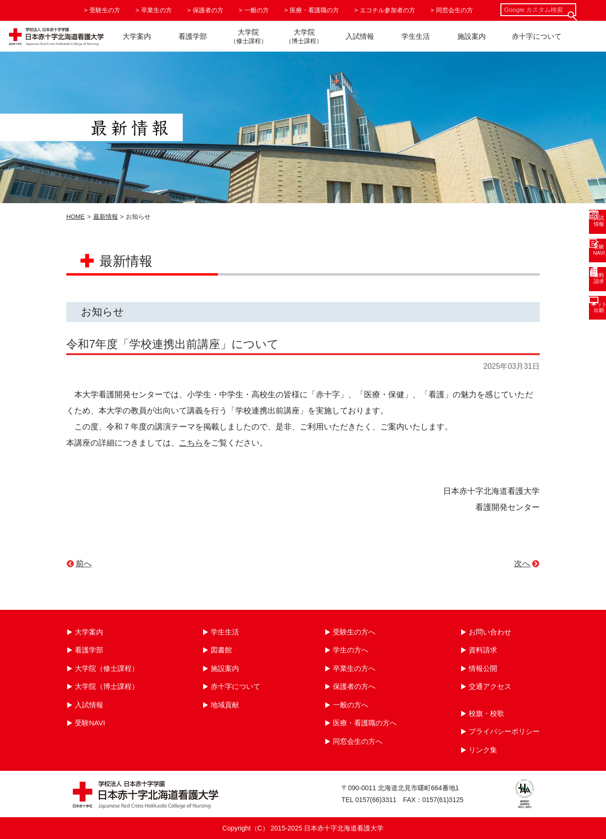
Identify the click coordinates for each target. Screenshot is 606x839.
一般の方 (256, 10)
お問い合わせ (490, 632)
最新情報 (105, 216)
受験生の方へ (354, 632)
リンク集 (483, 750)
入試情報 (360, 36)
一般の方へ (350, 705)
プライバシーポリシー (504, 731)
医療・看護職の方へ (365, 723)
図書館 (221, 650)
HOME (75, 216)
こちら (191, 442)
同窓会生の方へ (358, 741)
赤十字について (536, 36)
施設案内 (471, 36)
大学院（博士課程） (107, 686)
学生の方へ (350, 650)
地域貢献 (225, 705)
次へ (522, 563)
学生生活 (415, 36)
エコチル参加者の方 (387, 10)
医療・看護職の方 (314, 10)
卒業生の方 (156, 10)
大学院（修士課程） (107, 668)
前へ (84, 563)
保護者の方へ (354, 686)
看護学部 (192, 36)
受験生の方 (104, 10)
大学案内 (137, 36)
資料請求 (483, 650)
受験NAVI (90, 723)
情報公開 (483, 668)
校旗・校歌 (486, 713)
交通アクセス (490, 686)
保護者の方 (208, 10)
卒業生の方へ (354, 668)
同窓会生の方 (454, 10)
